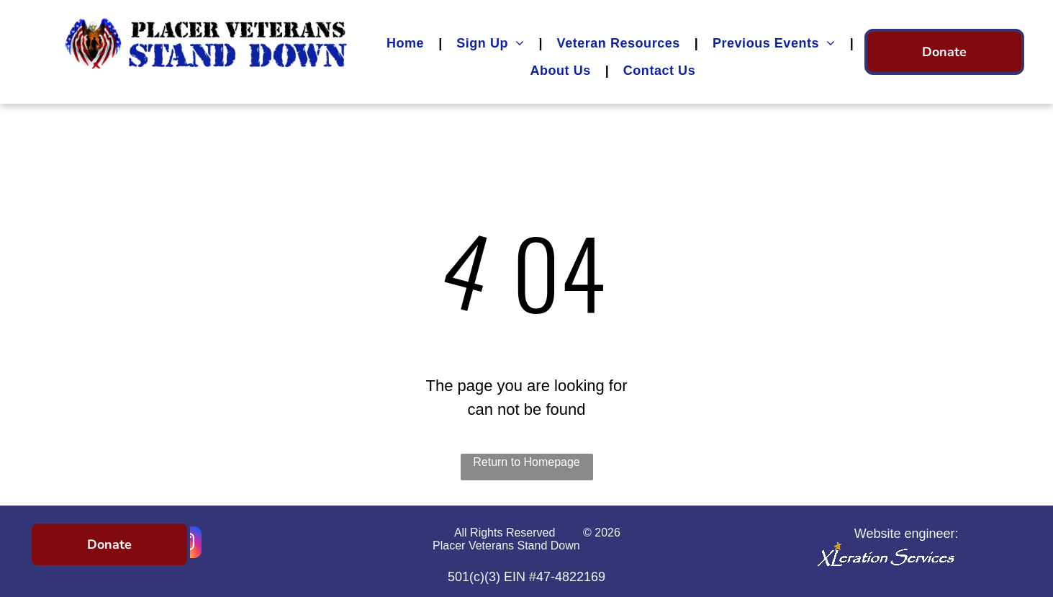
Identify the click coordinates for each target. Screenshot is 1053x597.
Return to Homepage (526, 462)
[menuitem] (407, 43)
